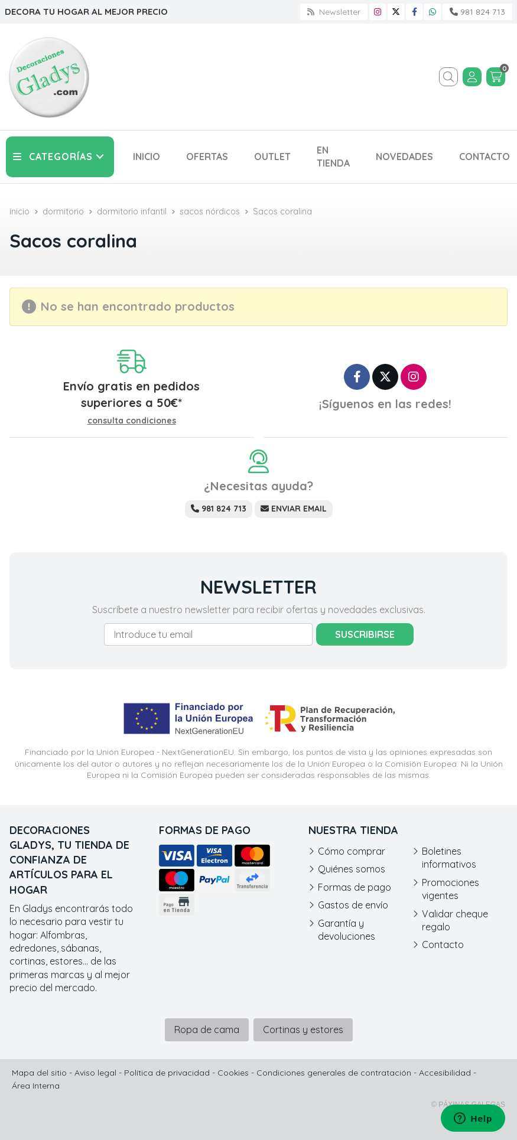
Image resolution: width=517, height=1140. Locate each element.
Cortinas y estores (303, 1029)
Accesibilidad (445, 1072)
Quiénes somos (351, 869)
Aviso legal (95, 1072)
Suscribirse (365, 634)
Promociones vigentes (450, 889)
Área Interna (36, 1085)
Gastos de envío (353, 905)
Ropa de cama (206, 1029)
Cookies (233, 1072)
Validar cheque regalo (455, 920)
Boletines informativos (449, 857)
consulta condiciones (131, 421)
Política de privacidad (167, 1072)
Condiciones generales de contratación (333, 1072)
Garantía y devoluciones (346, 929)
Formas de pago (354, 887)
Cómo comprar (351, 851)
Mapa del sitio (39, 1072)
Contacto (443, 944)
